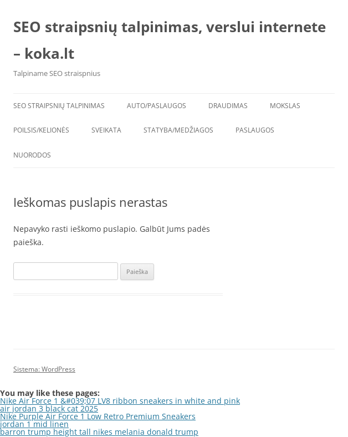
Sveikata (106, 130)
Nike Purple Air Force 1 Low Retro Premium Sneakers (98, 416)
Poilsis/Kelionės (41, 130)
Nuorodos (32, 155)
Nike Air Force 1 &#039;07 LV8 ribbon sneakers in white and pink (120, 400)
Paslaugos (255, 130)
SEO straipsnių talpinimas (59, 105)
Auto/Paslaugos (156, 105)
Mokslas (285, 105)
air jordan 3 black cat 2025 (49, 408)
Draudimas (228, 105)
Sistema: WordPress (44, 369)
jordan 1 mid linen (34, 424)
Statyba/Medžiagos (178, 130)
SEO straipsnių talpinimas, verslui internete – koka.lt (169, 40)
